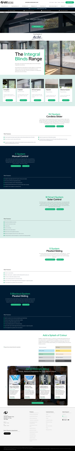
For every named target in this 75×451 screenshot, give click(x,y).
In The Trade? (51, 2)
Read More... (12, 396)
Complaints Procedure (49, 420)
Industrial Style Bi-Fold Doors (34, 432)
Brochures (63, 2)
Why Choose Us (48, 416)
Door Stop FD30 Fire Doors (34, 416)
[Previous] (6, 387)
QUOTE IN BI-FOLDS (50, 126)
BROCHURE (60, 126)
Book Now (7, 433)
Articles (47, 414)
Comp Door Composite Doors (34, 420)
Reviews (59, 2)
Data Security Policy (49, 429)
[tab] (37, 400)
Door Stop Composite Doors (34, 414)
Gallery (56, 2)
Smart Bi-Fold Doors (32, 428)
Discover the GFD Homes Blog (37, 402)
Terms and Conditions (49, 425)
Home (5, 12)
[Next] (69, 387)
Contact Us (64, 414)
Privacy (47, 427)
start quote (69, 2)
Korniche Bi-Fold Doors (33, 430)
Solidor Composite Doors (33, 418)
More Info (9, 100)
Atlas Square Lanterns (33, 435)
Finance (47, 418)
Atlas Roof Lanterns (32, 437)
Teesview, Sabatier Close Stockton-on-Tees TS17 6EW (9, 418)
